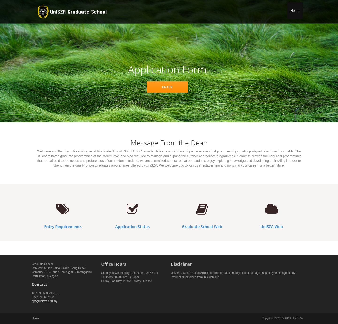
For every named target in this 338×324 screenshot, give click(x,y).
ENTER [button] (167, 87)
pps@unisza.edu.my (44, 301)
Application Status (132, 226)
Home (295, 10)
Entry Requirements (63, 226)
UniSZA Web (271, 226)
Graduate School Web (202, 226)
